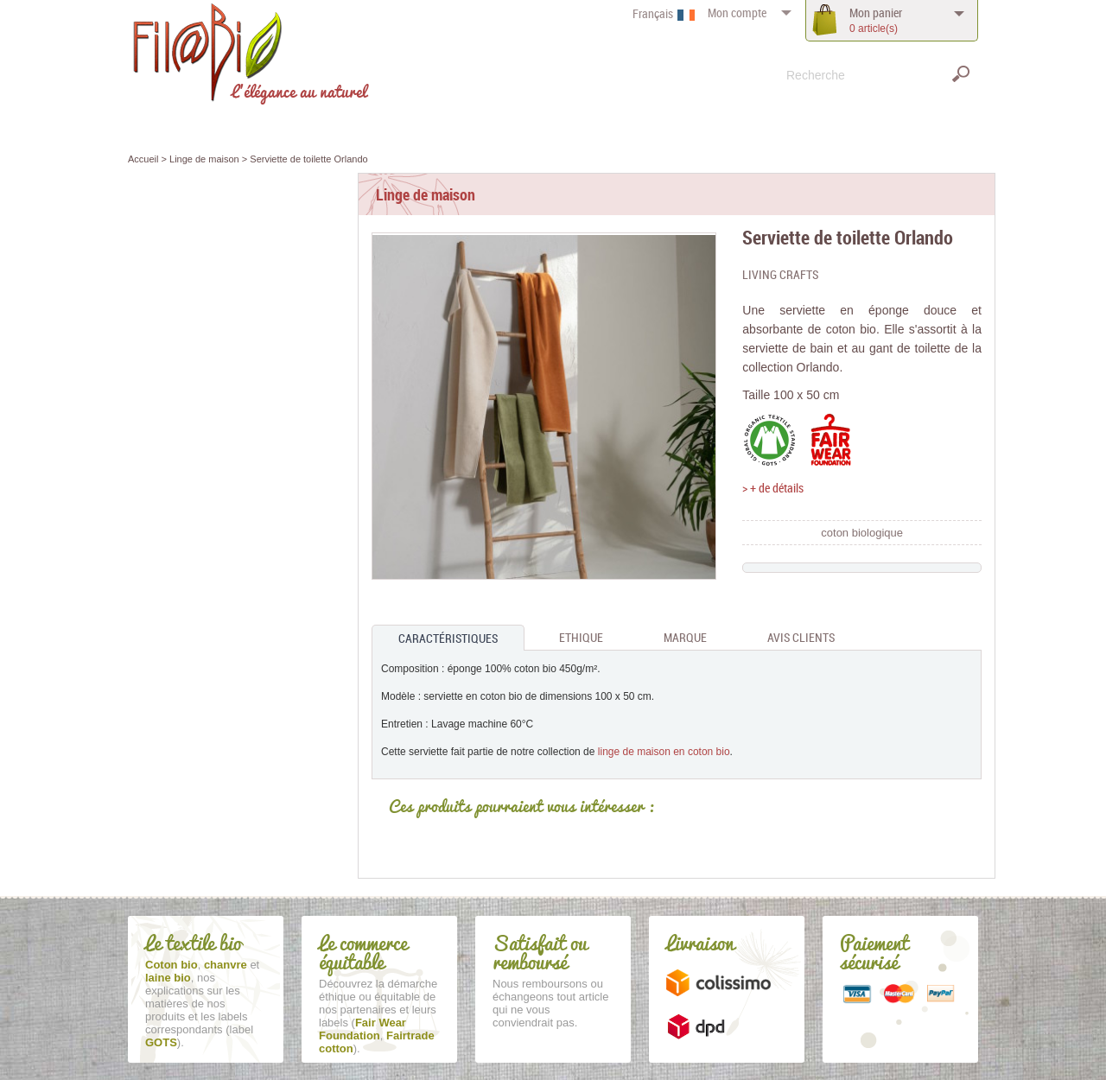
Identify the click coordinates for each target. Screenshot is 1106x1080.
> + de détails (773, 487)
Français (652, 13)
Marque (685, 637)
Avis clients (801, 637)
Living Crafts (780, 274)
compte (737, 12)
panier (875, 20)
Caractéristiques (448, 638)
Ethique (581, 637)
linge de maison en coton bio (664, 752)
